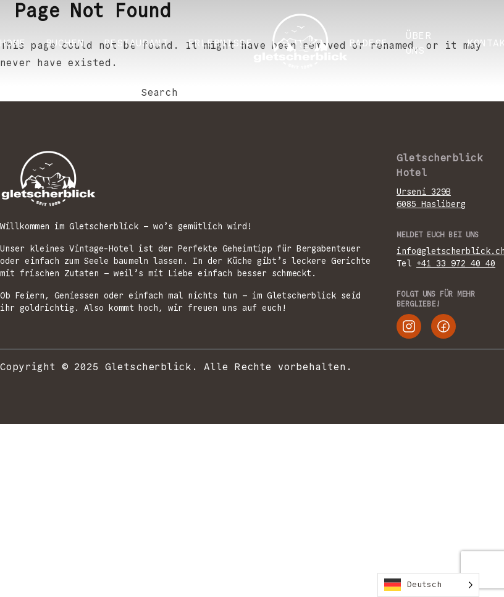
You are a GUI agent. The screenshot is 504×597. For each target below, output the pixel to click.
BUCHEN (65, 43)
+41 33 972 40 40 (455, 263)
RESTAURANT (136, 43)
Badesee (371, 43)
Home (13, 43)
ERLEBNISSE (220, 43)
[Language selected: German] (428, 585)
